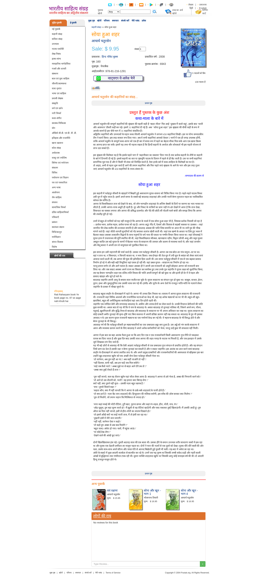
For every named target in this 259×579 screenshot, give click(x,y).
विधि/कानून (57, 232)
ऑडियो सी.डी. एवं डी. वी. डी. (64, 133)
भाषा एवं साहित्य (59, 93)
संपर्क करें (125, 20)
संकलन (55, 167)
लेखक (190, 4)
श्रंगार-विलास (57, 242)
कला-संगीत (56, 118)
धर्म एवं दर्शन (57, 108)
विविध (54, 172)
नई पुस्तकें (56, 29)
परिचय (107, 20)
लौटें (97, 87)
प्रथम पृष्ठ (148, 103)
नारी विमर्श (56, 113)
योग (53, 128)
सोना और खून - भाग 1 (152, 492)
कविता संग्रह (57, 39)
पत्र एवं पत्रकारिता (59, 182)
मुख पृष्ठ (91, 20)
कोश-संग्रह (56, 148)
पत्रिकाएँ (55, 217)
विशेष (54, 247)
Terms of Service (113, 573)
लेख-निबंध (56, 53)
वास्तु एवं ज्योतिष (59, 157)
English (203, 8)
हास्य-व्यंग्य (56, 58)
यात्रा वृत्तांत (56, 88)
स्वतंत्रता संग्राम (58, 227)
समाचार (115, 20)
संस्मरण (55, 73)
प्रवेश (144, 20)
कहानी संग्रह (57, 34)
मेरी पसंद (135, 20)
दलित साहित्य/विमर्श (60, 212)
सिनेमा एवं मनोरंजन (60, 162)
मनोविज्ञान (56, 237)
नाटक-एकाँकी (58, 49)
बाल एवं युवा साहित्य (60, 78)
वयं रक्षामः (112, 490)
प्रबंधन (54, 222)
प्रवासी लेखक (57, 98)
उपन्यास (55, 44)
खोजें (99, 20)
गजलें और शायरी (59, 68)
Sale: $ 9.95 (105, 49)
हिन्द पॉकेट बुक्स (110, 56)
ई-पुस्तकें (73, 22)
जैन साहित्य (56, 197)
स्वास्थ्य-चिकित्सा (59, 123)
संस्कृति (55, 103)
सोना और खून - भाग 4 (189, 492)
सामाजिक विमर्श (59, 207)
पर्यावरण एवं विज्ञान (60, 177)
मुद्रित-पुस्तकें (57, 22)
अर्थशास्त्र (56, 152)
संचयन (54, 202)
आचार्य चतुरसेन (101, 41)
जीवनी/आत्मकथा (59, 83)
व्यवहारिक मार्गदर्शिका (61, 63)
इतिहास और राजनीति (61, 138)
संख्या (136, 49)
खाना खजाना (57, 143)
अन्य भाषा (56, 187)
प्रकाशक (203, 4)
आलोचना (56, 192)
